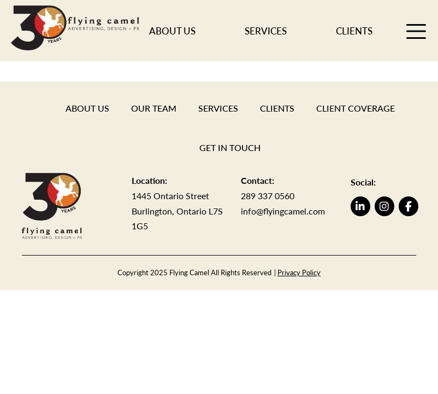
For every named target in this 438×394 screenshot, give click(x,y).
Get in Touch (230, 147)
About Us (172, 30)
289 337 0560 (267, 195)
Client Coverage (355, 108)
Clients (354, 30)
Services (266, 30)
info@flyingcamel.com (283, 211)
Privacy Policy (299, 272)
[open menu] (416, 30)
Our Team (153, 108)
